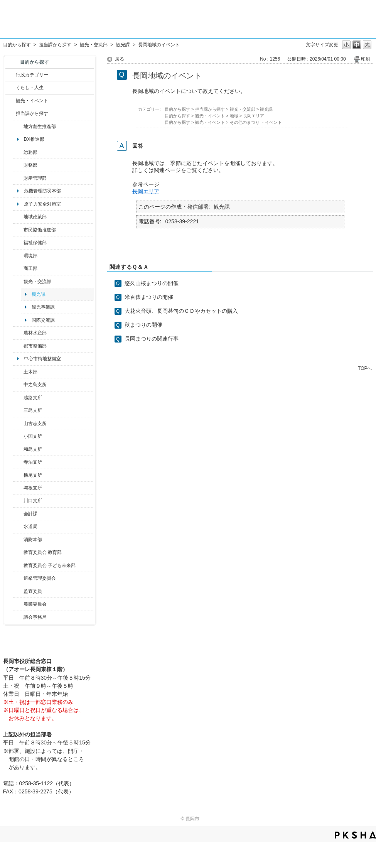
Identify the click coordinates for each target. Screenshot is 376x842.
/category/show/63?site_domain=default (18, 462)
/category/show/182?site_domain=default (18, 346)
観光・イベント (32, 100)
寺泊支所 (33, 462)
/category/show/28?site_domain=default (18, 371)
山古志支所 (35, 423)
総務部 (30, 152)
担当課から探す (55, 44)
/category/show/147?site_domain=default (18, 526)
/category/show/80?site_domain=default (18, 475)
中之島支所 (35, 384)
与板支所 (33, 488)
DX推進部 (34, 139)
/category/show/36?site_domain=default (18, 268)
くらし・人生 (30, 87)
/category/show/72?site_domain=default (18, 165)
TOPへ (365, 368)
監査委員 (33, 591)
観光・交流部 (94, 44)
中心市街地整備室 (42, 358)
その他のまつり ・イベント (256, 122)
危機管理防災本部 (42, 191)
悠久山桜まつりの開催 (152, 283)
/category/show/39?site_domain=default (18, 552)
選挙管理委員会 (40, 578)
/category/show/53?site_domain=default (18, 410)
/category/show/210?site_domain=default (18, 513)
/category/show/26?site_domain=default (18, 229)
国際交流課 (43, 320)
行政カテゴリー (32, 75)
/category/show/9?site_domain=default (10, 113)
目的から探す (17, 44)
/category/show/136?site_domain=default (18, 487)
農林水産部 (35, 333)
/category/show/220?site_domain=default (18, 591)
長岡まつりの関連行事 (152, 339)
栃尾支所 (33, 475)
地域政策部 (35, 216)
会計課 (30, 513)
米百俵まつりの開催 (149, 297)
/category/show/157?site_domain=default (18, 617)
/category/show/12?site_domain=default (10, 87)
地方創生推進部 (40, 126)
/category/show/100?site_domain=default (18, 126)
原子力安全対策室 (42, 204)
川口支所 (33, 500)
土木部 (30, 372)
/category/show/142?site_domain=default (18, 397)
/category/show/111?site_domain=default (18, 578)
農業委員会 (35, 604)
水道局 (30, 526)
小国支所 (33, 436)
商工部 (30, 268)
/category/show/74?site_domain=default (18, 436)
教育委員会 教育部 (43, 552)
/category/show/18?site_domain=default (10, 100)
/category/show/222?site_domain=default (18, 604)
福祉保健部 (35, 242)
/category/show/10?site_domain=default (18, 152)
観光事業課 (43, 307)
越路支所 (33, 397)
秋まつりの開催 (143, 325)
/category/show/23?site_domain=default (18, 255)
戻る (119, 59)
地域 (234, 115)
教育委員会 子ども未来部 (50, 565)
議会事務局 (35, 617)
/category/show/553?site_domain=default (18, 178)
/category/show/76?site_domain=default (18, 332)
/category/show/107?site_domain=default (18, 384)
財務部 (30, 165)
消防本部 (33, 539)
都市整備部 (35, 346)
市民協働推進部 (40, 230)
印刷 (365, 59)
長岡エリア (253, 115)
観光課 (123, 44)
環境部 (30, 255)
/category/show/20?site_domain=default (18, 281)
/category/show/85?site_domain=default (18, 539)
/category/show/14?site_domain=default (18, 242)
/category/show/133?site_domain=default (18, 500)
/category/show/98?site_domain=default (18, 423)
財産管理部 (35, 178)
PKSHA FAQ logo (355, 835)
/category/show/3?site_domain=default (10, 74)
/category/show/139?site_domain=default (18, 449)
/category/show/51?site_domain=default (18, 565)
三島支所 (33, 410)
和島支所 (33, 449)
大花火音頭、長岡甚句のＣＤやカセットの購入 (181, 311)
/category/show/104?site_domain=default (18, 216)
